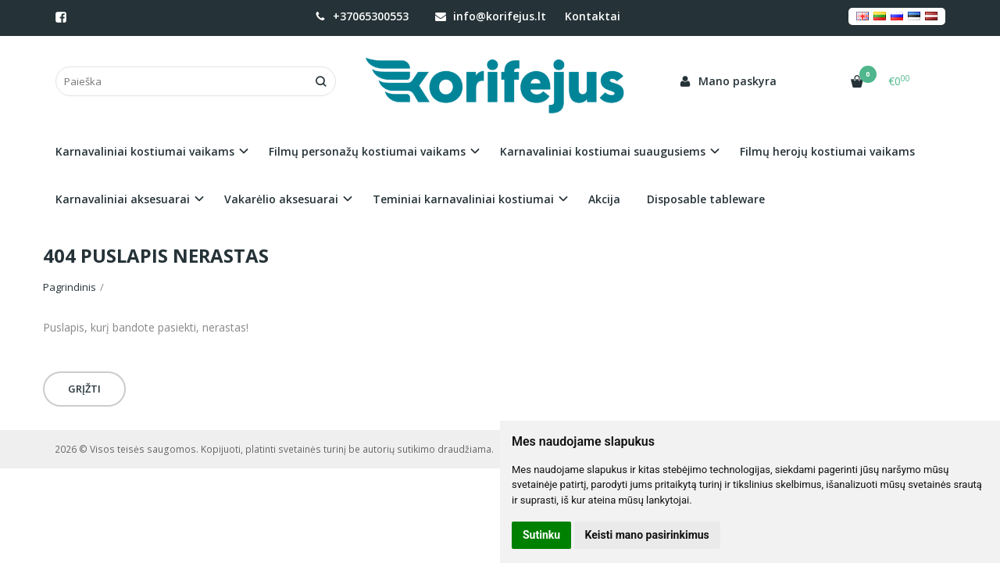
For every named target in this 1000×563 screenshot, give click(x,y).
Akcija (604, 199)
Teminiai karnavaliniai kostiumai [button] (463, 199)
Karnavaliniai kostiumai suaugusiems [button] (602, 151)
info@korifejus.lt (490, 16)
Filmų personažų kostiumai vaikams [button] (367, 151)
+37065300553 (362, 16)
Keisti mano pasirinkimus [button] (647, 535)
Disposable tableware (706, 199)
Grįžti (84, 389)
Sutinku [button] (541, 535)
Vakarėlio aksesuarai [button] (281, 199)
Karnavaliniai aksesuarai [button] (122, 199)
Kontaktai (592, 16)
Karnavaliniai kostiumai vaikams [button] (144, 151)
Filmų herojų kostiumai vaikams (827, 151)
